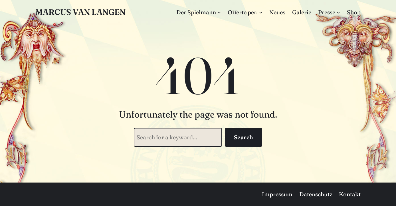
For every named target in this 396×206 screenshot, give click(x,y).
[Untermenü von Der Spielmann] (219, 12)
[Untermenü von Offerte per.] (260, 12)
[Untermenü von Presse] (338, 12)
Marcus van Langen (80, 12)
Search (243, 137)
